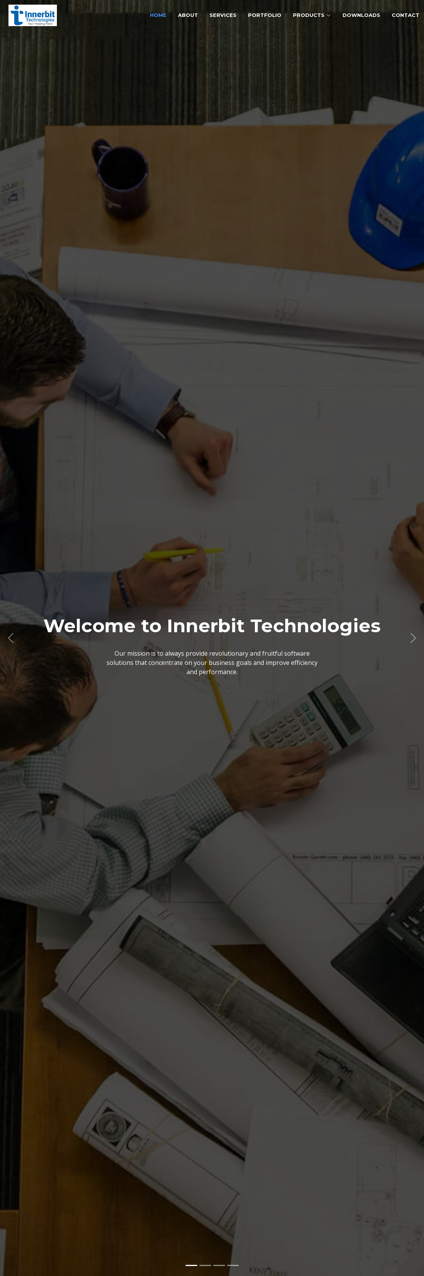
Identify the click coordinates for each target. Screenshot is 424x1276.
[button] (10, 638)
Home (158, 15)
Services (223, 15)
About (188, 15)
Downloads (361, 15)
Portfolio (264, 15)
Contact (405, 15)
